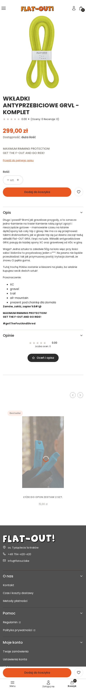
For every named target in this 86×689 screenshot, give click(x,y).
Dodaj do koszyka (37, 192)
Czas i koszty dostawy (18, 593)
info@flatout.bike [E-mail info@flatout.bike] (18, 561)
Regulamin (10, 622)
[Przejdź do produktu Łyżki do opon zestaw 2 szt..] (43, 450)
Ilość (6, 172)
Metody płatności (15, 601)
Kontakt (8, 585)
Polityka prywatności (18, 630)
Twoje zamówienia (15, 651)
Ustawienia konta (15, 659)
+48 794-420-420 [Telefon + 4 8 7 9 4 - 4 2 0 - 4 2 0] (19, 554)
